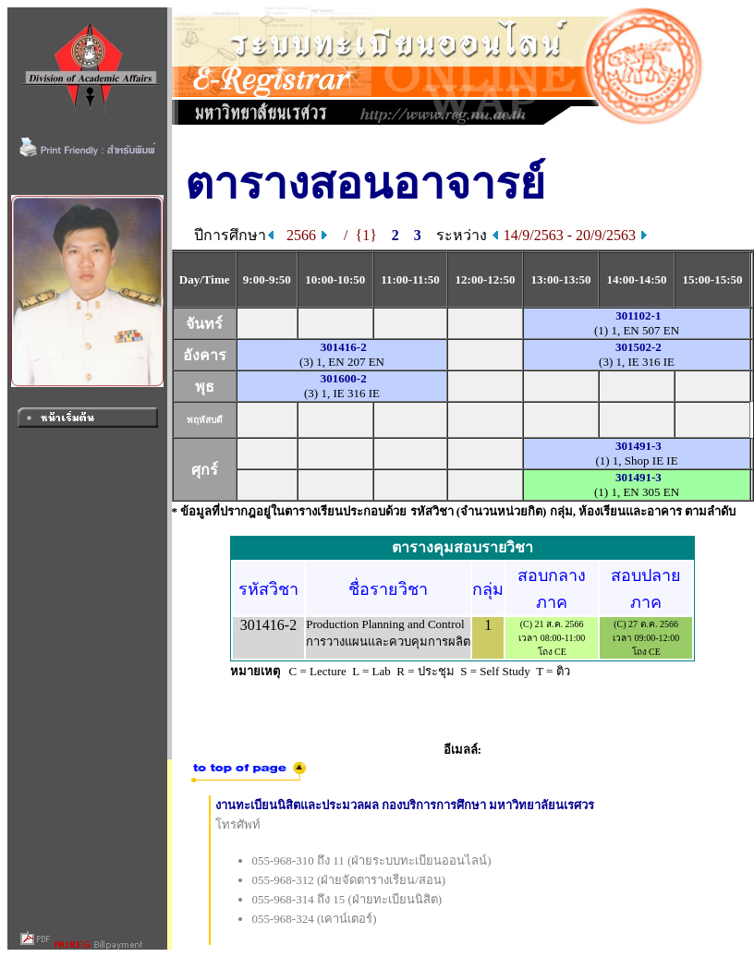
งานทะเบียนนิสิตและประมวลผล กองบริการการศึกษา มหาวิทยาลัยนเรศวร (405, 805)
